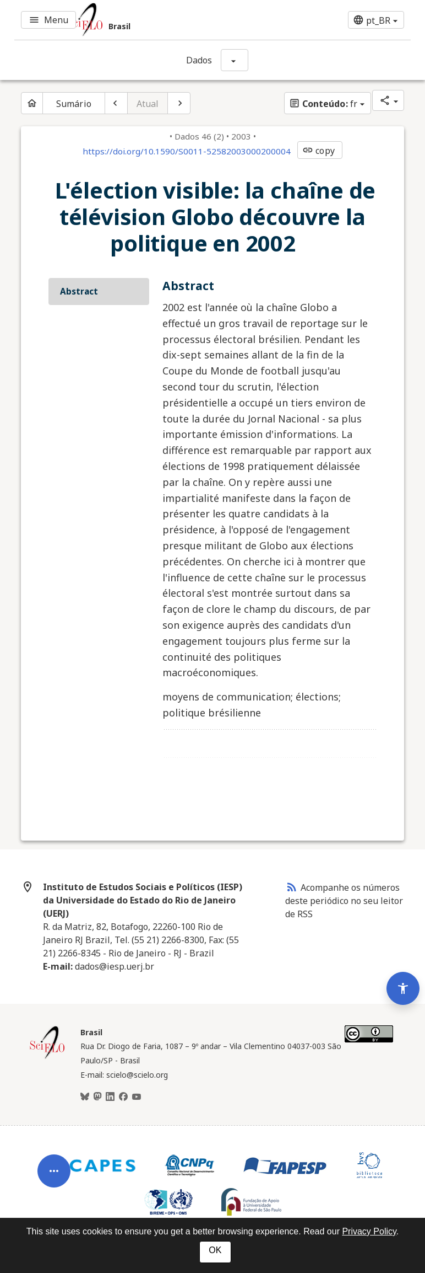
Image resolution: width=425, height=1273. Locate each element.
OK (215, 1250)
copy (318, 151)
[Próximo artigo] (178, 103)
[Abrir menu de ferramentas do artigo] (53, 1167)
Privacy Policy (369, 1231)
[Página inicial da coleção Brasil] (47, 1057)
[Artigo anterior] (116, 103)
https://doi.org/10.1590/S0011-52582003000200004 (187, 151)
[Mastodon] (97, 1097)
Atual (148, 104)
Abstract (79, 291)
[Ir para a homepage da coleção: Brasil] (146, 20)
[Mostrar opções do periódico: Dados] (234, 60)
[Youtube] (136, 1097)
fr (323, 104)
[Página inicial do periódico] (32, 103)
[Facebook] (123, 1097)
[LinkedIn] (110, 1097)
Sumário (73, 104)
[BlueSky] (84, 1097)
